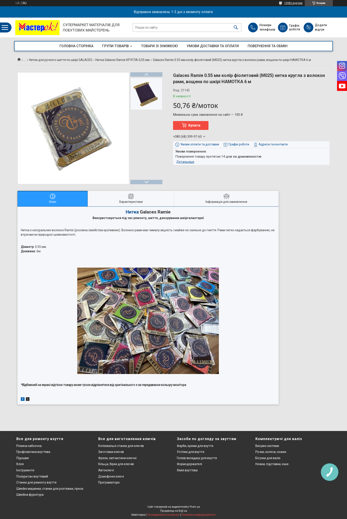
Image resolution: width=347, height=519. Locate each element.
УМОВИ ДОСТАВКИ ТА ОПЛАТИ (213, 46)
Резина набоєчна (29, 446)
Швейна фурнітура (30, 494)
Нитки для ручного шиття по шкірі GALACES (60, 60)
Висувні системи (267, 446)
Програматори (109, 482)
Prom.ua (195, 506)
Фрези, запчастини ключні (117, 458)
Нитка (132, 212)
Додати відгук (321, 27)
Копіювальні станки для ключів (121, 446)
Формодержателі (189, 464)
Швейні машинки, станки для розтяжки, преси (49, 488)
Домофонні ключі (111, 476)
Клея (20, 464)
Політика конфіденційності (199, 514)
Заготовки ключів (111, 452)
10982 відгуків (293, 3)
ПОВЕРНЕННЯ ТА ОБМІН (267, 46)
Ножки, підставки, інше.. (272, 464)
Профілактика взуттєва (33, 452)
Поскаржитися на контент (163, 514)
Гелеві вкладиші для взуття (197, 458)
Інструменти (25, 470)
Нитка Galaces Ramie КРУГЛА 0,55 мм (122, 60)
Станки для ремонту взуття (36, 482)
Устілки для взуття (190, 452)
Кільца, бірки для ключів (116, 464)
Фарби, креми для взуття (195, 446)
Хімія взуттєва (187, 470)
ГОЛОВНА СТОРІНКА (76, 46)
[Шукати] (235, 28)
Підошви (22, 458)
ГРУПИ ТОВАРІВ (115, 46)
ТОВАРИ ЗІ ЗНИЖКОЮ (159, 46)
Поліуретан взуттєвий (32, 476)
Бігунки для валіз (267, 458)
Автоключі (106, 470)
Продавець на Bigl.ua (173, 510)
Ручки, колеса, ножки (270, 452)
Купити (194, 125)
